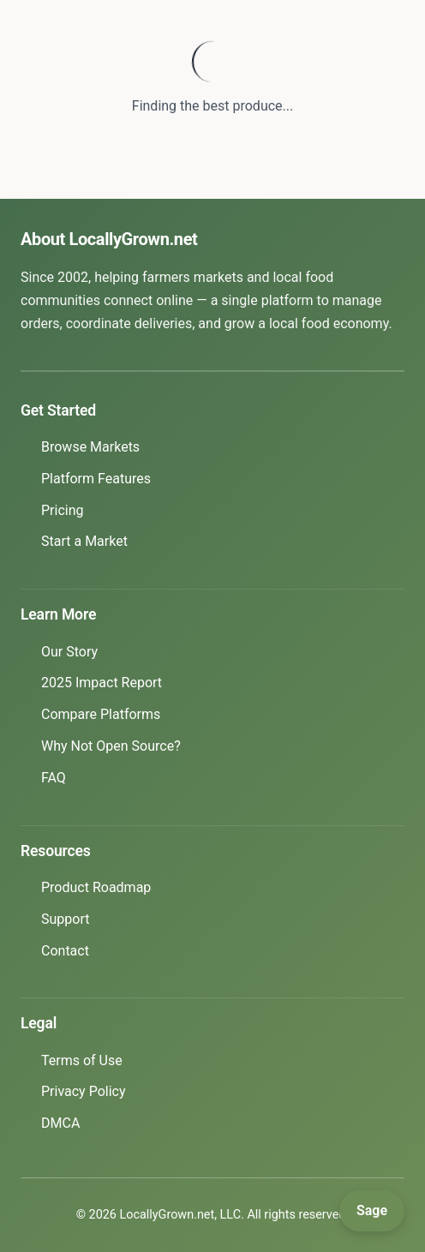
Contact (65, 951)
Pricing (62, 510)
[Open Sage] (371, 1210)
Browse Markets (90, 447)
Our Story (69, 652)
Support (65, 919)
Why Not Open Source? (111, 746)
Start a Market (84, 541)
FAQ (53, 778)
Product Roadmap (96, 887)
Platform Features (96, 478)
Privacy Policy (83, 1091)
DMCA (60, 1123)
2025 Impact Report (101, 682)
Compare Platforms (100, 714)
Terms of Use (82, 1060)
